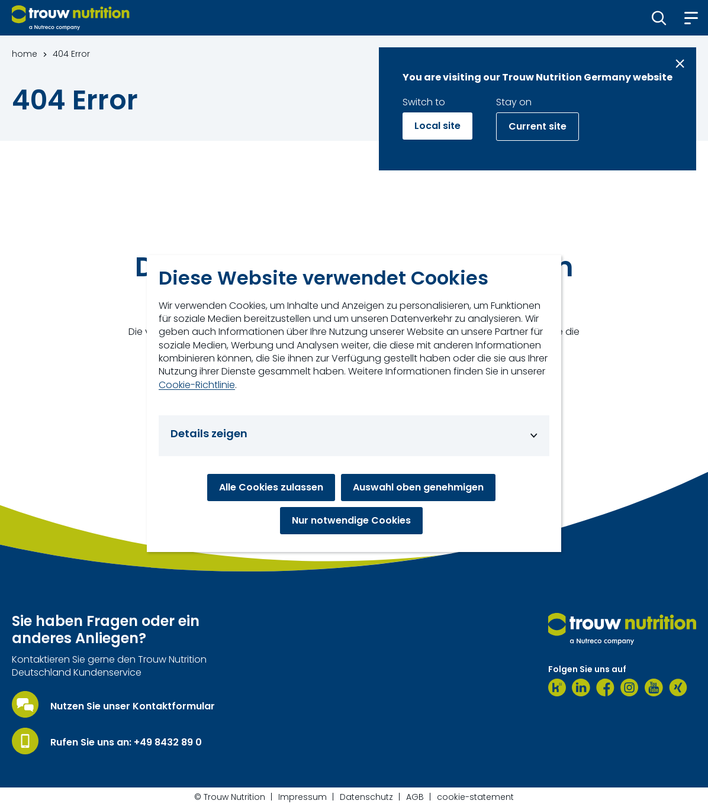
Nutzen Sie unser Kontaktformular (132, 706)
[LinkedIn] (581, 687)
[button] (659, 17)
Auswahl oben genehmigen (418, 487)
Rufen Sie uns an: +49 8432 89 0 (126, 742)
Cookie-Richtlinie (197, 385)
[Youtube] (654, 687)
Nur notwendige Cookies (351, 520)
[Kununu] (557, 687)
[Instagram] (629, 687)
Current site (538, 126)
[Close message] (680, 63)
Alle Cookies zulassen (271, 487)
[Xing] (678, 687)
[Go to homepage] (71, 17)
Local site (437, 126)
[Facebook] (605, 687)
